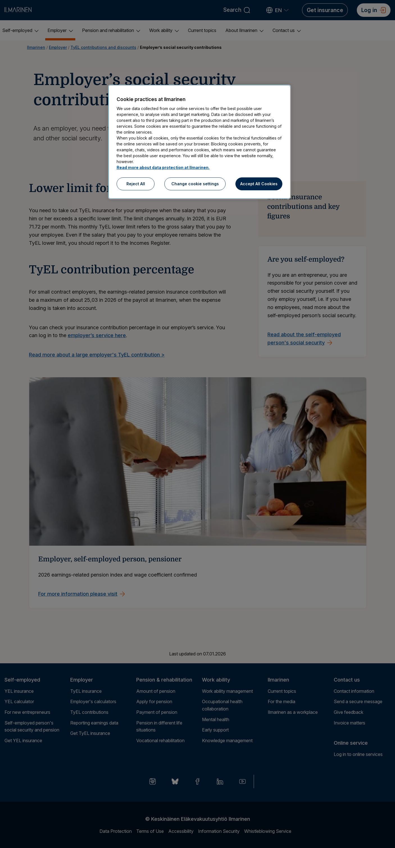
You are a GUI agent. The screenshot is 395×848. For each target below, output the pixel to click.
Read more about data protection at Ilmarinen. (163, 167)
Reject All (135, 183)
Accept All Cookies (259, 183)
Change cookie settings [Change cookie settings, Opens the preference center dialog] (195, 183)
